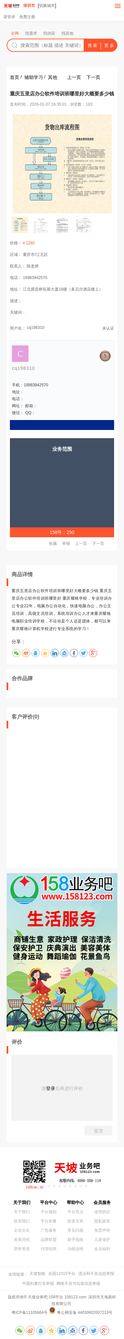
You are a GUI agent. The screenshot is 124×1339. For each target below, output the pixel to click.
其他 (52, 77)
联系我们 (22, 1221)
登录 (50, 1088)
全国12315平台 (61, 1273)
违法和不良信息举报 (96, 1273)
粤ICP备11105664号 (30, 1312)
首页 (14, 77)
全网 (15, 33)
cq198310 (35, 327)
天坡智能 (37, 1273)
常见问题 (75, 1230)
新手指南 (75, 1239)
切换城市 (47, 5)
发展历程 (22, 1239)
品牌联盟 (49, 1239)
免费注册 (27, 17)
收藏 (53, 543)
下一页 (93, 77)
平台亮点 (75, 1212)
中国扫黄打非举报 (38, 1283)
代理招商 (49, 1249)
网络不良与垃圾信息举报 (78, 1283)
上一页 (74, 77)
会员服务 (102, 1202)
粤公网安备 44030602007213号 (85, 1312)
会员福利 (102, 1249)
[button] (38, 1186)
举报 (66, 543)
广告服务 (49, 1230)
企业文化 (22, 1230)
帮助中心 (75, 1202)
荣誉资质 (22, 1249)
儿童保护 (102, 1239)
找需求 (31, 33)
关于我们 (21, 1202)
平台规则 (49, 1212)
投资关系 (75, 1221)
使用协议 (102, 1212)
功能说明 (75, 1249)
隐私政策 (102, 1221)
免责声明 (102, 1230)
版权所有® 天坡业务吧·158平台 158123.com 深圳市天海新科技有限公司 (62, 1300)
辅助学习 (33, 77)
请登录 (9, 17)
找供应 (49, 33)
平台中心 (48, 1202)
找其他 (67, 33)
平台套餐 (49, 1221)
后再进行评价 (69, 1088)
